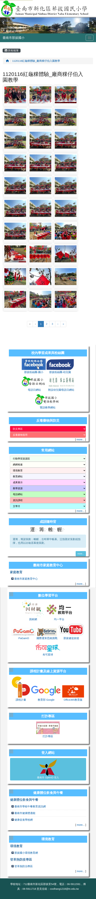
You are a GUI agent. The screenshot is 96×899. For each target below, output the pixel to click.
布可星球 (48, 654)
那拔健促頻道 (71, 638)
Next (92, 22)
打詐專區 (48, 736)
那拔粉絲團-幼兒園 (60, 372)
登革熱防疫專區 (21, 859)
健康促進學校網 (23, 819)
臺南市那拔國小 (14, 38)
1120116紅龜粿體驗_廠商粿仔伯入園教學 (36, 60)
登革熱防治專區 (23, 866)
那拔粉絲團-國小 (33, 372)
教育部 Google (46, 699)
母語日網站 (34, 389)
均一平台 (59, 619)
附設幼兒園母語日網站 (61, 389)
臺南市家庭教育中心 (26, 578)
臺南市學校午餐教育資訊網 (30, 806)
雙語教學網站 (47, 407)
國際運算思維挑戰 (47, 638)
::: (3, 43)
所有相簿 (11, 50)
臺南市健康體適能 (24, 813)
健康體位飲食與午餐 (24, 799)
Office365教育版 (73, 699)
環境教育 (16, 846)
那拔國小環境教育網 (26, 852)
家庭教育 (16, 572)
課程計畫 (21, 699)
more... (81, 439)
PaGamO (23, 638)
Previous (3, 22)
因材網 (33, 619)
